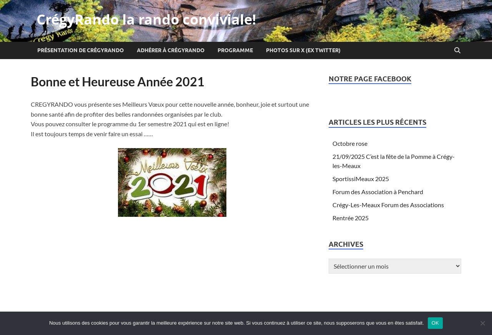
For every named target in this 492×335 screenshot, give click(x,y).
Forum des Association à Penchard (377, 191)
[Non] (482, 323)
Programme (235, 50)
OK (435, 323)
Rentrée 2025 (350, 217)
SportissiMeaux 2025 (360, 178)
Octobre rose (349, 143)
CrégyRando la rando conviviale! (146, 19)
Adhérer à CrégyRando (170, 50)
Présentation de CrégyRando (80, 50)
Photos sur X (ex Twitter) (303, 50)
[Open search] (457, 50)
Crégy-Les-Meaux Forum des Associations (388, 204)
